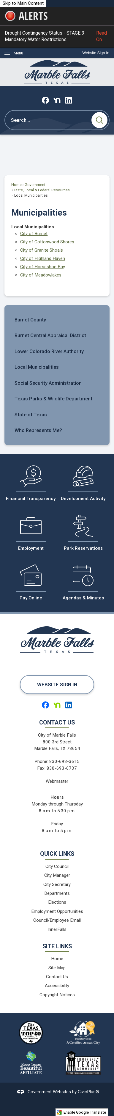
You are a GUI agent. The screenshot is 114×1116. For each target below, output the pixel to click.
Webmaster (57, 781)
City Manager (57, 875)
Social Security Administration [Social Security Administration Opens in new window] (48, 383)
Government (35, 185)
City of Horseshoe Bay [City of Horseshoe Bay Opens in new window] (42, 266)
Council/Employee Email (57, 920)
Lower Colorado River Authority (49, 351)
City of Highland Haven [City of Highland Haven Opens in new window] (42, 258)
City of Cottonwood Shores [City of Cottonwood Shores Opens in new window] (47, 242)
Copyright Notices (57, 994)
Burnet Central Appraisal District (50, 335)
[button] (99, 120)
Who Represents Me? (38, 430)
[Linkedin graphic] (68, 100)
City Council (57, 866)
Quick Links (57, 853)
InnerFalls (57, 929)
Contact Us (57, 976)
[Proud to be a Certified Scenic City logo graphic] (83, 1032)
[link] (95, 53)
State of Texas (31, 415)
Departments (57, 893)
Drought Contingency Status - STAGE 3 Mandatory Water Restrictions (57, 36)
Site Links (57, 946)
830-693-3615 (64, 761)
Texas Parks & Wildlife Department (53, 399)
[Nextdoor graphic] (57, 100)
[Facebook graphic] (45, 100)
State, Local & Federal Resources (42, 190)
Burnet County (30, 320)
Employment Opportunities (57, 911)
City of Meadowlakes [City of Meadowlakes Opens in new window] (40, 275)
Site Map (57, 968)
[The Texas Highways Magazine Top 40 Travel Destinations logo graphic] (30, 1032)
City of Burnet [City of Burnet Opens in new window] (34, 233)
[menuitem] (57, 319)
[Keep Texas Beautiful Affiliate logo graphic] (30, 1063)
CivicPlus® (88, 1091)
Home (16, 185)
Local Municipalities (37, 367)
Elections (57, 902)
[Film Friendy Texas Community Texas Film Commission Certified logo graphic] (83, 1063)
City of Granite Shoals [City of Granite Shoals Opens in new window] (41, 250)
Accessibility (57, 985)
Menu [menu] (18, 53)
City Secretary (57, 884)
